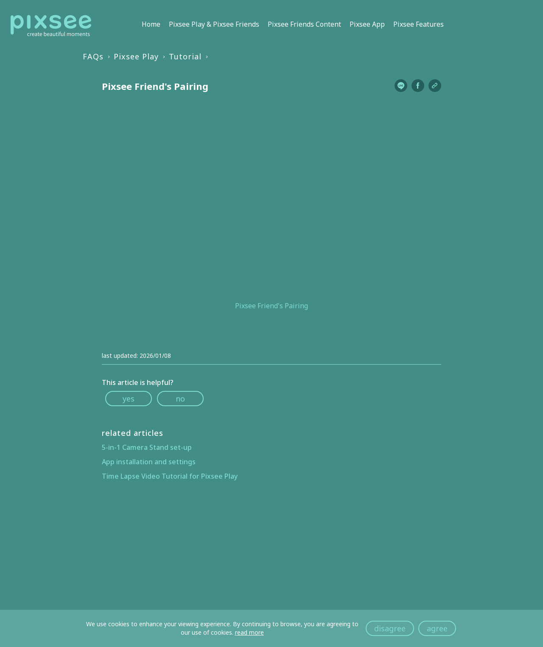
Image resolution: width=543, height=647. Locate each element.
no (180, 398)
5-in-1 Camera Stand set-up (147, 447)
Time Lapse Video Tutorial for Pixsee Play (170, 476)
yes (128, 398)
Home (151, 24)
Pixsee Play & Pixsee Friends (214, 24)
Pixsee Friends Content (304, 24)
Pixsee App (367, 24)
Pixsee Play (136, 56)
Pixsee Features (418, 24)
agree (437, 628)
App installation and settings (149, 461)
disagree (390, 628)
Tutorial (185, 56)
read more (249, 632)
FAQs (93, 56)
